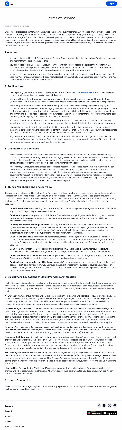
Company (9, 406)
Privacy (8, 421)
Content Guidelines (83, 92)
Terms (7, 416)
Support (8, 411)
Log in (111, 3)
